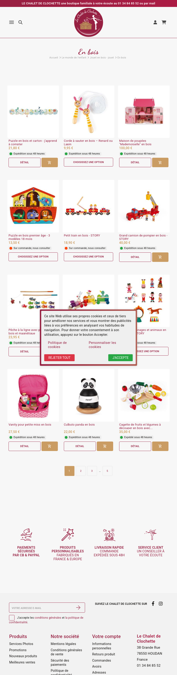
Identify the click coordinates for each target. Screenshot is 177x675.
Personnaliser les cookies (102, 345)
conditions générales (48, 617)
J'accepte (120, 358)
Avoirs (96, 666)
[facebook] (152, 603)
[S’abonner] (78, 607)
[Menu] (11, 22)
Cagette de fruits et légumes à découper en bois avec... (140, 426)
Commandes (101, 660)
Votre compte (106, 636)
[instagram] (161, 603)
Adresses (99, 672)
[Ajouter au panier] (49, 162)
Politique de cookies (57, 345)
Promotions (18, 650)
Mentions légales (63, 644)
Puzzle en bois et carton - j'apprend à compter (33, 142)
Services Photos (21, 644)
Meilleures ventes (22, 662)
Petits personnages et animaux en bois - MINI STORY (142, 331)
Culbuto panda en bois (79, 424)
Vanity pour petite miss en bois (30, 424)
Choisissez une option (88, 162)
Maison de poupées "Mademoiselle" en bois (135, 142)
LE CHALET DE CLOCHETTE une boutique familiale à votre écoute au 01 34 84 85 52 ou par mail (88, 3)
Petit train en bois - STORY (82, 235)
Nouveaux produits (23, 656)
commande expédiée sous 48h (109, 551)
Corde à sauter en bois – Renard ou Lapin (88, 142)
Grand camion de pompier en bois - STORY (143, 237)
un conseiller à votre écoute (150, 551)
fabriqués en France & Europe (68, 553)
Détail (24, 162)
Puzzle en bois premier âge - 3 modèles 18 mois (29, 237)
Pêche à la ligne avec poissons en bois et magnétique (32, 331)
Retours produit (103, 654)
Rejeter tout (59, 358)
